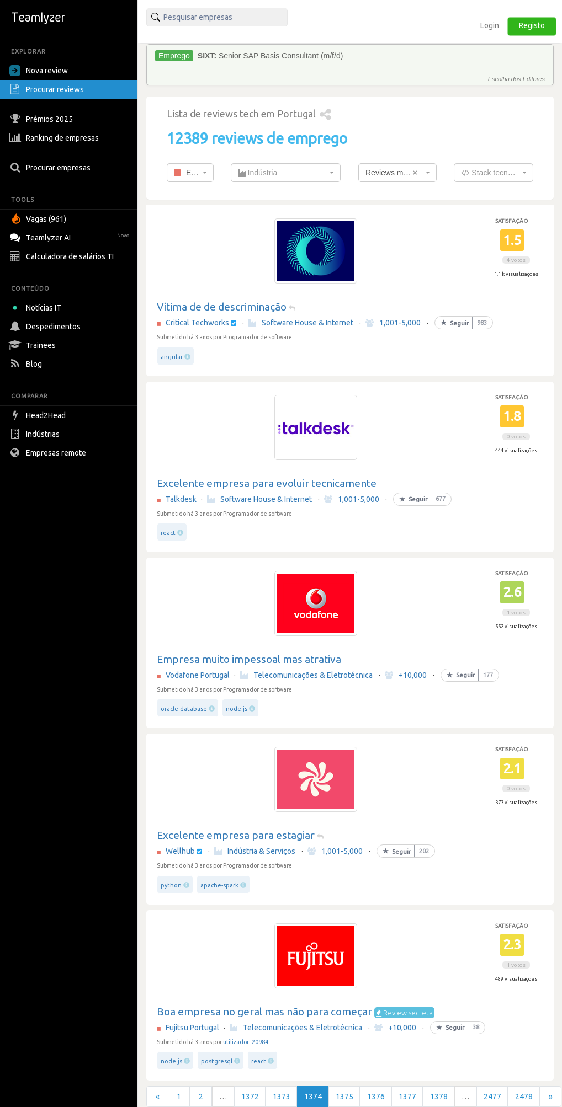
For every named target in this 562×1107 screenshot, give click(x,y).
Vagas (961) (39, 218)
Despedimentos (46, 326)
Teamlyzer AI (71, 236)
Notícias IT (37, 307)
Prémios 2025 (42, 119)
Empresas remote (49, 452)
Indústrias (36, 434)
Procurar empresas (51, 167)
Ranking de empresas (55, 137)
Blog (27, 364)
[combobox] (190, 172)
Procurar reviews (48, 89)
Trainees (34, 345)
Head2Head (39, 415)
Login (489, 25)
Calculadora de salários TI (63, 256)
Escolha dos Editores (516, 79)
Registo (532, 25)
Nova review (38, 70)
